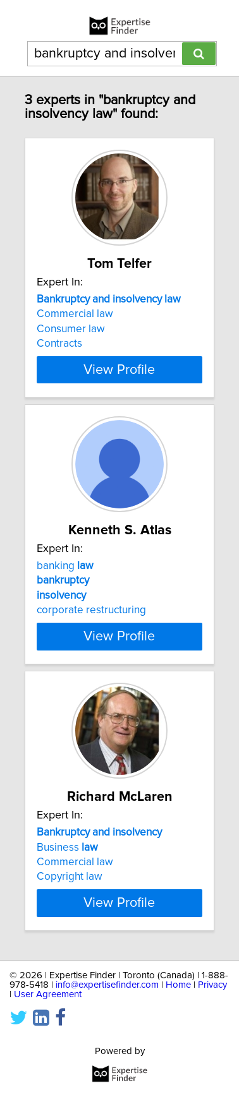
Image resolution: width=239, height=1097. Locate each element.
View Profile (119, 369)
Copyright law (69, 876)
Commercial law (75, 314)
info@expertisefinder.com (107, 985)
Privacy (212, 985)
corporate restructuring (91, 610)
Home (178, 985)
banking (65, 566)
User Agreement (48, 994)
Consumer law (71, 329)
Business (67, 847)
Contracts (59, 343)
